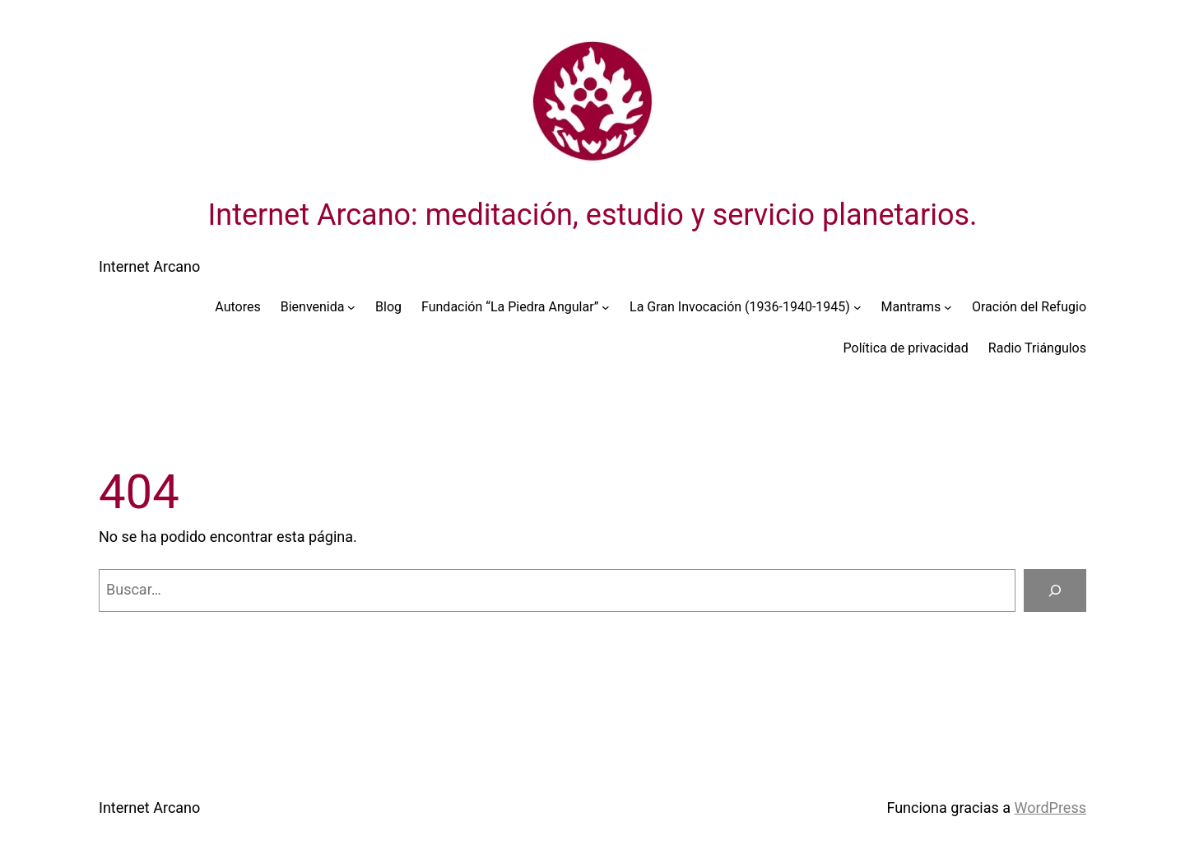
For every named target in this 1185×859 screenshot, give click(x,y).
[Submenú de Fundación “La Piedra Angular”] (606, 307)
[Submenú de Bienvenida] (351, 307)
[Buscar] (1055, 590)
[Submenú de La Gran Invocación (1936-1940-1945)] (857, 307)
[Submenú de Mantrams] (948, 307)
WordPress (1050, 807)
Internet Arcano (149, 266)
